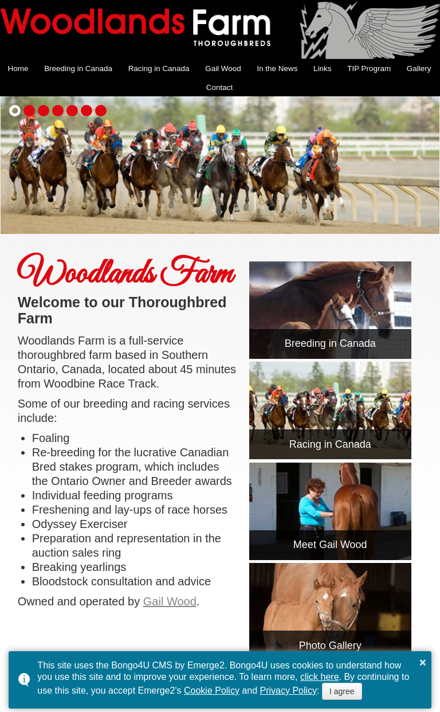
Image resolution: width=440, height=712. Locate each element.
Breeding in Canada (78, 68)
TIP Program (369, 68)
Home (18, 68)
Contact (219, 87)
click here (319, 677)
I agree (342, 691)
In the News (277, 68)
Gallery (419, 68)
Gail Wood (223, 68)
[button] (15, 110)
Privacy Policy (288, 690)
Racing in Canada (159, 68)
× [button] (422, 662)
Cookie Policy (211, 690)
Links (322, 68)
